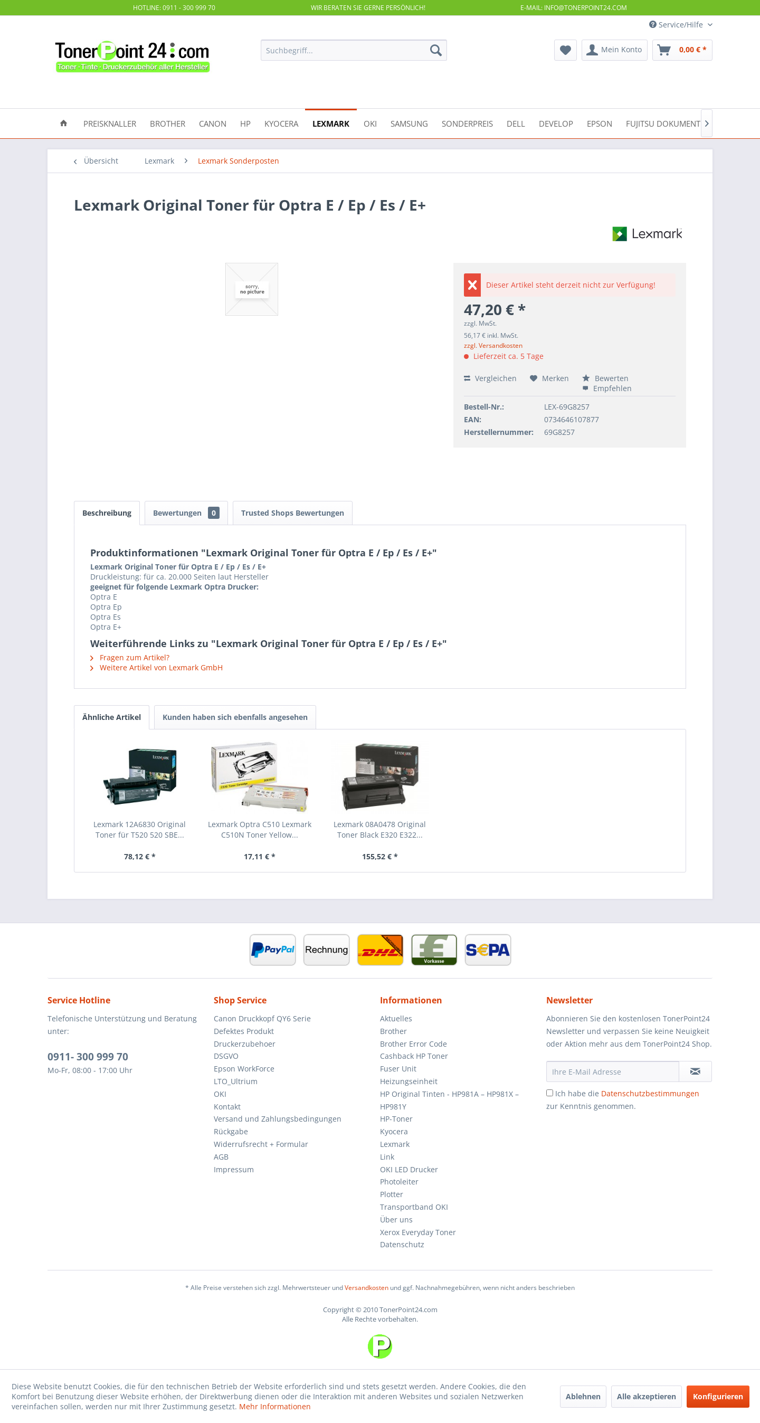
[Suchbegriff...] (354, 50)
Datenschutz (402, 1244)
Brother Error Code (413, 1044)
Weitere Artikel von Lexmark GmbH (156, 667)
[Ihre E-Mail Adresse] (612, 1071)
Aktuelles (396, 1018)
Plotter (391, 1194)
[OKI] (370, 123)
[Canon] (212, 123)
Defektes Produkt (244, 1031)
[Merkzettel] (565, 50)
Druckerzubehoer (245, 1044)
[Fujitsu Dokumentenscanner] (685, 123)
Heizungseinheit (409, 1081)
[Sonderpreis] (467, 123)
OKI (220, 1094)
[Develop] (556, 123)
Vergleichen (490, 378)
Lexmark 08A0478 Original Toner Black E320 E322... (380, 829)
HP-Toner (396, 1119)
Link (387, 1157)
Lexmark (395, 1144)
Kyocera (394, 1131)
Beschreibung (106, 513)
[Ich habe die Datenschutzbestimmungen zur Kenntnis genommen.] (549, 1092)
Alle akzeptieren (646, 1396)
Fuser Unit (398, 1069)
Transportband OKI (414, 1207)
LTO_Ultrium (236, 1081)
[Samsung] (409, 123)
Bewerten (605, 378)
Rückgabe (231, 1131)
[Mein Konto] (615, 50)
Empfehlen (607, 388)
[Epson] (599, 123)
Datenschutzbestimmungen (650, 1093)
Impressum (234, 1169)
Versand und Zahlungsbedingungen (277, 1119)
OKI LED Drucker (409, 1169)
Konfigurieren (718, 1396)
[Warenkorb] (682, 50)
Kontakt (227, 1107)
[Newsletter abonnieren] (695, 1071)
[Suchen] (436, 50)
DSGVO (226, 1056)
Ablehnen (583, 1396)
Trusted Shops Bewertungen (292, 513)
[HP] (245, 123)
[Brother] (167, 123)
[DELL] (516, 123)
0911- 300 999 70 (88, 1057)
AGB (221, 1157)
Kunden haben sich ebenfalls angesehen (235, 717)
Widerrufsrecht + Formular (261, 1144)
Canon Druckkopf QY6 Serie (262, 1018)
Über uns (396, 1220)
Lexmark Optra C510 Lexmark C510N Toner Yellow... (259, 829)
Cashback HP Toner (414, 1056)
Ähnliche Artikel (111, 717)
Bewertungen (186, 513)
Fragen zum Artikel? (129, 657)
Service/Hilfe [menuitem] (677, 25)
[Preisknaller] (110, 123)
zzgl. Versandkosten (493, 345)
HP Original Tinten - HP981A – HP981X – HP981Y (449, 1100)
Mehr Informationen (275, 1406)
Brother (393, 1031)
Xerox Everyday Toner (418, 1232)
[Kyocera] (281, 123)
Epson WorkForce (244, 1069)
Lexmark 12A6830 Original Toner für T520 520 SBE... (139, 829)
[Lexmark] (331, 123)
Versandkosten (366, 1287)
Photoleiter (399, 1182)
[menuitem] (354, 50)
